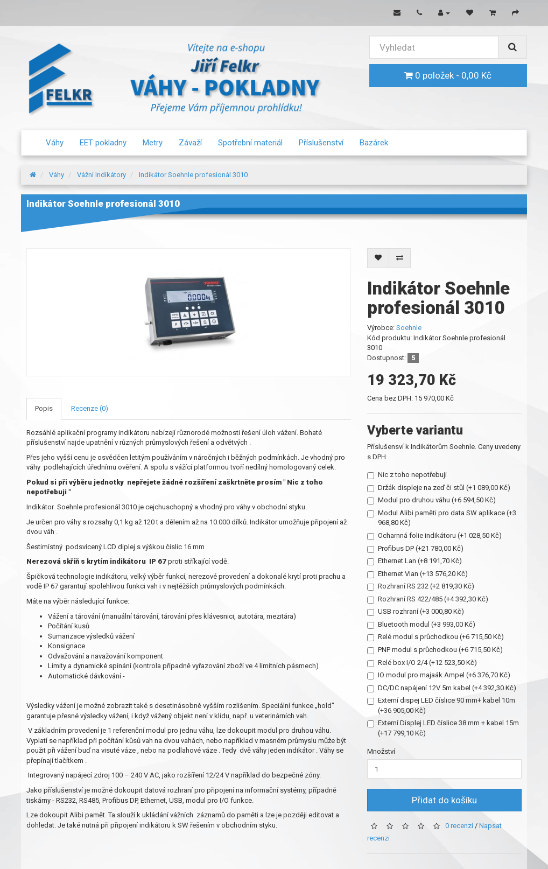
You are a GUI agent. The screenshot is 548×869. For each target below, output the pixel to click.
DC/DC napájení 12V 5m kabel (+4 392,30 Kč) (441, 688)
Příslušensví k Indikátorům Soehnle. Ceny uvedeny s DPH (444, 452)
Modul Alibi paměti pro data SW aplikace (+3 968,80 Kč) (441, 518)
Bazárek (374, 143)
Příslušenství (321, 143)
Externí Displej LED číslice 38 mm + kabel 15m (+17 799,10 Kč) (443, 728)
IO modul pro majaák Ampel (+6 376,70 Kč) (438, 675)
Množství (381, 751)
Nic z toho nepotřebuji (407, 475)
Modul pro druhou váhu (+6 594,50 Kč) (431, 500)
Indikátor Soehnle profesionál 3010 (193, 175)
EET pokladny (103, 143)
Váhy (55, 143)
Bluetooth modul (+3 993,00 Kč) (421, 624)
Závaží (190, 143)
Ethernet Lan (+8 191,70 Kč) (414, 561)
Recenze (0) (89, 408)
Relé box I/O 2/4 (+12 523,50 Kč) (422, 662)
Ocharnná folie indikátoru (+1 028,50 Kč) (434, 535)
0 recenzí (459, 826)
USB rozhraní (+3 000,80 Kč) (415, 611)
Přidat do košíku (444, 800)
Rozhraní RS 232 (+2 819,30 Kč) (420, 586)
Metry (153, 143)
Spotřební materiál (250, 143)
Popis (44, 408)
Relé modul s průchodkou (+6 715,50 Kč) (435, 637)
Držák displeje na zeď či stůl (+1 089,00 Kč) (438, 487)
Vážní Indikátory (101, 175)
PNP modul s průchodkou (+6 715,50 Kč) (435, 650)
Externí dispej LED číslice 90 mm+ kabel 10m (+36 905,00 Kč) (441, 705)
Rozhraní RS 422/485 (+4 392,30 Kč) (427, 599)
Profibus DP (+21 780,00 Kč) (415, 548)
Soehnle (408, 328)
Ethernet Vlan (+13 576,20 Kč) (417, 574)
